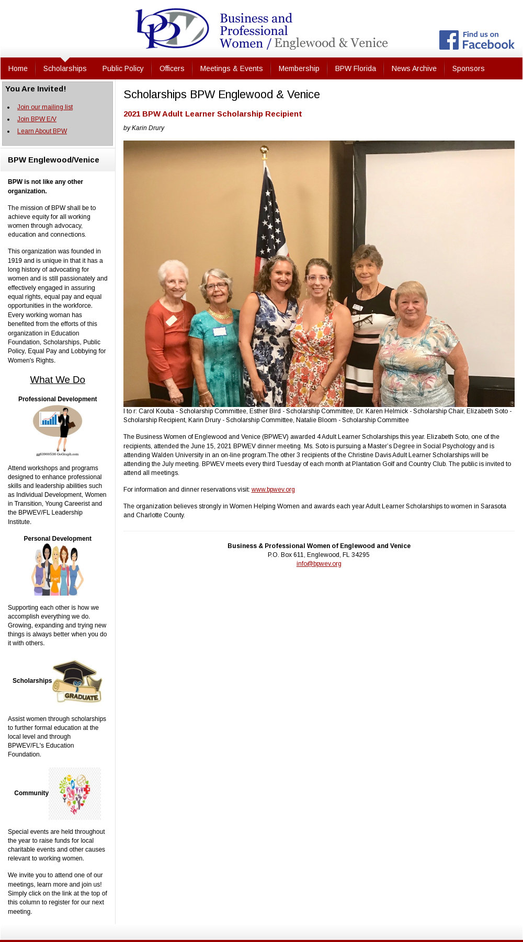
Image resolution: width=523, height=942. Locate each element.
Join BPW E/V (36, 119)
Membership (299, 68)
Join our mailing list (45, 107)
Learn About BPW (42, 131)
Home (18, 68)
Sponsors (468, 68)
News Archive (414, 68)
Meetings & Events (231, 68)
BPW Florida (355, 68)
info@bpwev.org (319, 563)
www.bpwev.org (273, 489)
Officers (172, 68)
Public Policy (123, 68)
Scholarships (65, 68)
